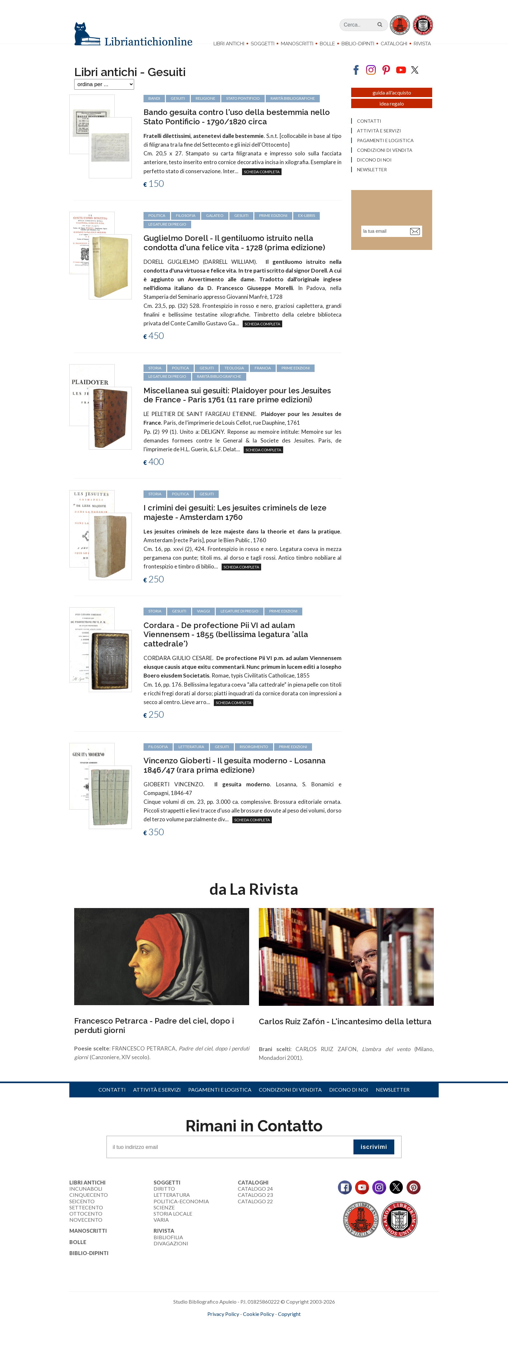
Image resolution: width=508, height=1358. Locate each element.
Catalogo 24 (255, 1199)
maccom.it (235, 1335)
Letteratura (172, 1205)
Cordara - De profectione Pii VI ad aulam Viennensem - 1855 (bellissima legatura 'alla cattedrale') (226, 645)
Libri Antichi (229, 44)
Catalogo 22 (255, 1211)
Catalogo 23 (255, 1205)
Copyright (289, 1324)
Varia (161, 1230)
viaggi (203, 621)
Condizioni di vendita (290, 1100)
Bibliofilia (168, 1247)
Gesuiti (207, 378)
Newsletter (393, 1100)
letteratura (191, 757)
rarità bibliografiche (219, 387)
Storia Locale (173, 1224)
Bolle (327, 44)
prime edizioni (296, 378)
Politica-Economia (181, 1211)
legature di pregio (167, 387)
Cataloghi (394, 44)
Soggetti (262, 44)
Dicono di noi (348, 1100)
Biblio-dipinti (357, 44)
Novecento (85, 1230)
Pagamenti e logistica (219, 1100)
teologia (234, 378)
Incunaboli (85, 1199)
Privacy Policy (223, 1324)
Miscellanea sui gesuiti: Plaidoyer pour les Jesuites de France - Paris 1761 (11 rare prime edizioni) (237, 405)
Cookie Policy (258, 1324)
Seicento (82, 1211)
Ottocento (85, 1224)
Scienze (164, 1218)
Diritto (164, 1199)
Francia (263, 378)
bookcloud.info (266, 1335)
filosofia (158, 757)
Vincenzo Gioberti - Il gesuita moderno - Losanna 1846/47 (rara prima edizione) (235, 775)
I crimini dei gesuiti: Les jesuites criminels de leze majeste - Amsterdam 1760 (235, 522)
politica (180, 378)
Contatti (112, 1100)
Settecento (86, 1218)
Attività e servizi (157, 1100)
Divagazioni (171, 1254)
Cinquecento (88, 1205)
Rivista (422, 44)
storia (154, 378)
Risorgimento (254, 757)
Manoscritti (297, 44)
